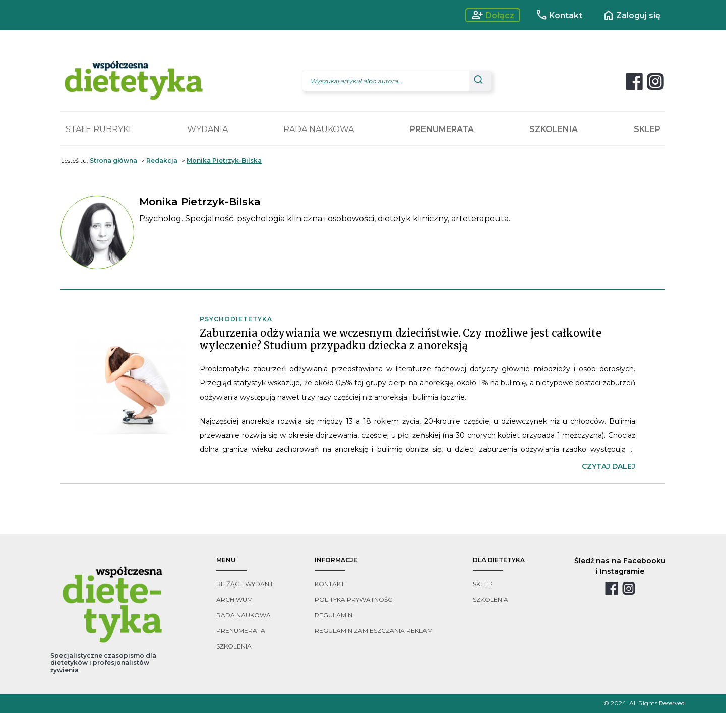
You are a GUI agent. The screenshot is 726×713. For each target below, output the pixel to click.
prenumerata (240, 630)
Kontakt (558, 15)
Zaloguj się (631, 15)
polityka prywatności (354, 599)
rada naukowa (243, 615)
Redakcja (161, 160)
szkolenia (234, 646)
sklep (483, 584)
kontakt (329, 584)
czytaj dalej (608, 466)
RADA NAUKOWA (318, 129)
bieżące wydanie (245, 584)
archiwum (234, 599)
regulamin (333, 615)
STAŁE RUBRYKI (98, 129)
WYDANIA (207, 129)
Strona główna (113, 160)
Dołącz (492, 15)
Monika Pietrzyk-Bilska (224, 160)
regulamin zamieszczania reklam (374, 630)
